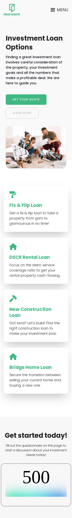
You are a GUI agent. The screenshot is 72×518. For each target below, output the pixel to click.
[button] (59, 10)
